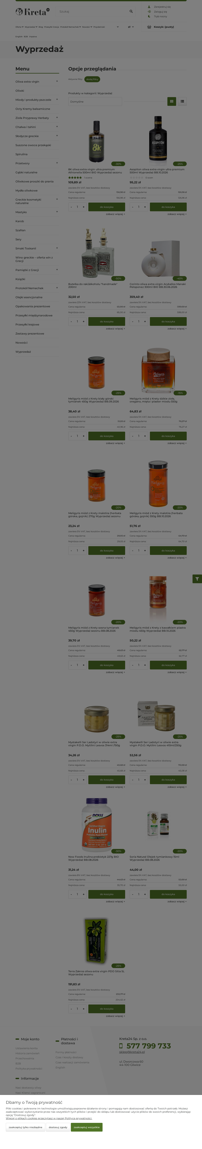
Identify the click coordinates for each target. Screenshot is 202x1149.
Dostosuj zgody (58, 1127)
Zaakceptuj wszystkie (87, 1127)
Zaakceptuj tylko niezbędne (25, 1127)
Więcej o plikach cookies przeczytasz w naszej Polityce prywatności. (49, 1118)
